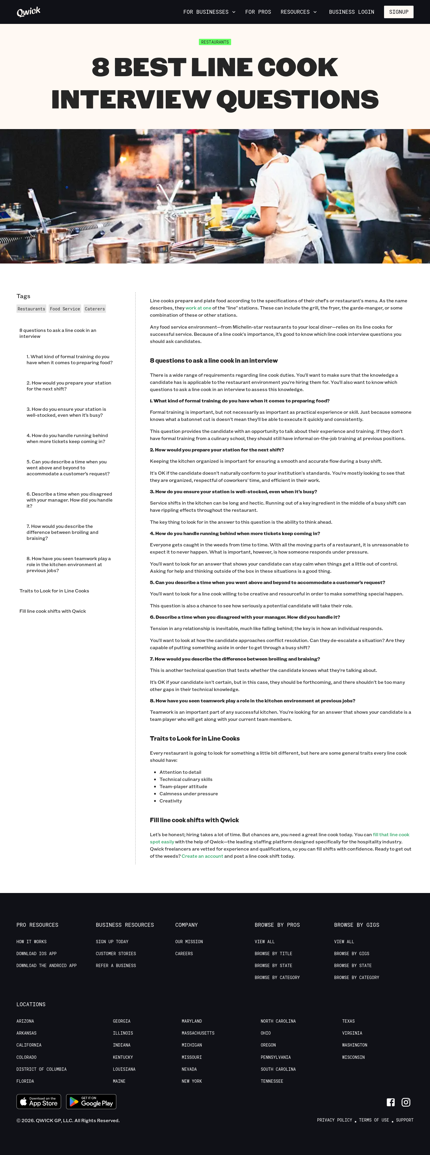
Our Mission (189, 941)
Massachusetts (198, 1033)
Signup (398, 11)
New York (192, 1081)
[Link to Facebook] (390, 1102)
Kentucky (123, 1057)
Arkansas (26, 1033)
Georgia (121, 1021)
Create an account (202, 856)
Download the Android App (46, 965)
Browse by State (273, 965)
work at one (198, 307)
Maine (119, 1081)
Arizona (25, 1021)
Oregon (268, 1045)
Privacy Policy (334, 1120)
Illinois (123, 1033)
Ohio (266, 1033)
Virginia (352, 1033)
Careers (184, 953)
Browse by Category (277, 977)
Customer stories (116, 953)
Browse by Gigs (351, 953)
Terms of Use (374, 1120)
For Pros (258, 11)
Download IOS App (36, 953)
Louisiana (124, 1069)
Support (405, 1120)
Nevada (189, 1069)
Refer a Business (116, 965)
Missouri (192, 1057)
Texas (348, 1021)
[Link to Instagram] (406, 1102)
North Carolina (278, 1021)
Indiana (121, 1045)
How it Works (31, 941)
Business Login (351, 11)
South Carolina (278, 1069)
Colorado (26, 1057)
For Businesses (210, 11)
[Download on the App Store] (38, 1102)
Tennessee (272, 1081)
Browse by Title (273, 953)
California (29, 1045)
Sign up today (112, 941)
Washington (354, 1045)
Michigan (192, 1045)
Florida (25, 1081)
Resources (299, 11)
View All (265, 941)
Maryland (192, 1021)
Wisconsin (353, 1057)
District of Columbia (41, 1069)
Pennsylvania (276, 1057)
